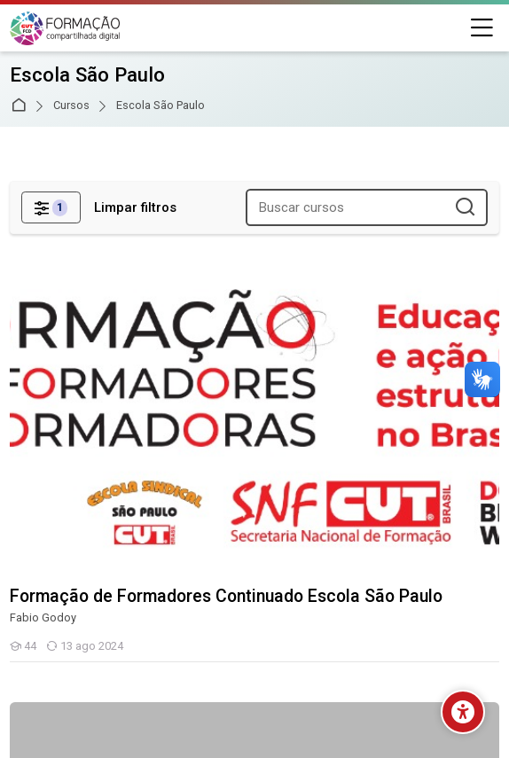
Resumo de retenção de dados (100, 699)
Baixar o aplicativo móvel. (83, 721)
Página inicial (22, 106)
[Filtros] (50, 207)
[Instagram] (254, 642)
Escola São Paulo (160, 106)
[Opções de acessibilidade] (463, 712)
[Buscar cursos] (466, 208)
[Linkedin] (222, 642)
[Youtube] (286, 642)
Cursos (71, 106)
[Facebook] (190, 642)
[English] (254, 592)
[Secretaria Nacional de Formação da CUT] (65, 28)
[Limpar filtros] (135, 208)
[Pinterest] (318, 642)
